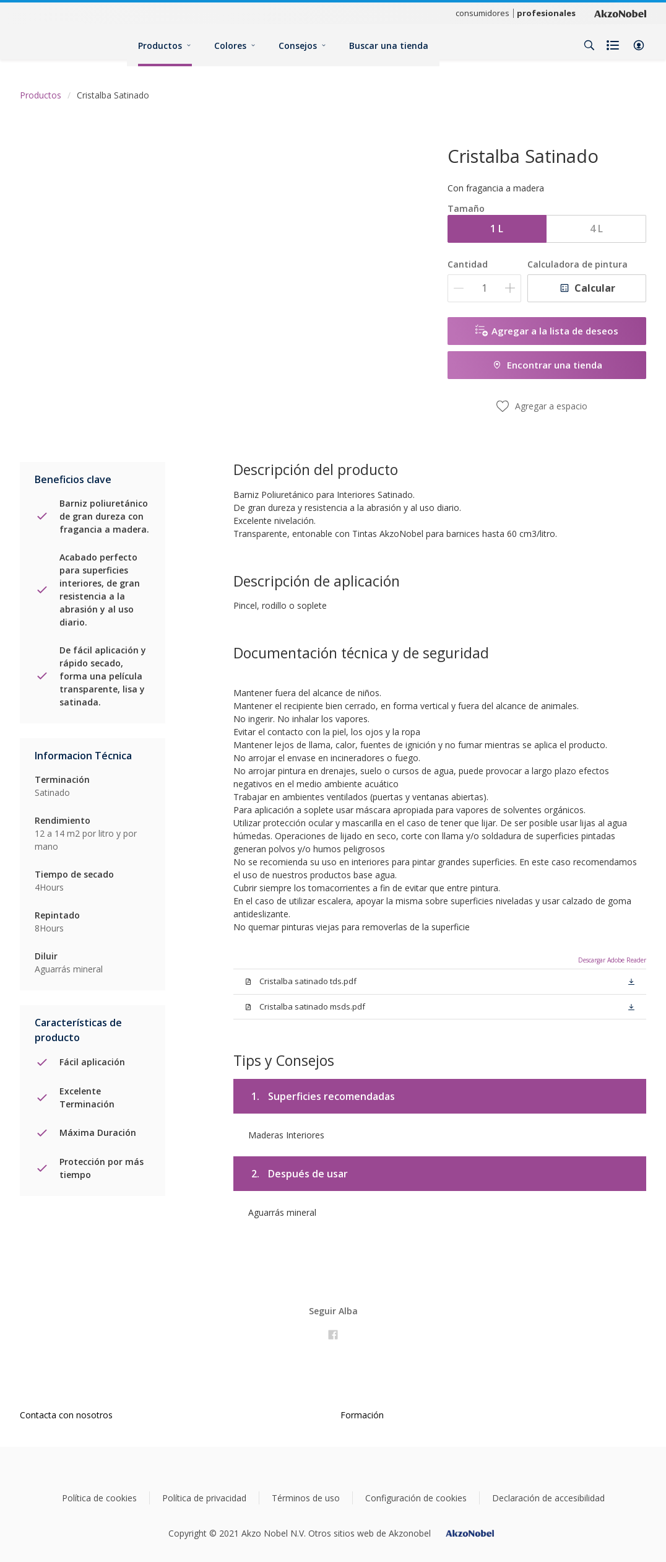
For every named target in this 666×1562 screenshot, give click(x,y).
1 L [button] (496, 228)
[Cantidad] (484, 288)
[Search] (589, 45)
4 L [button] (596, 228)
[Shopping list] (614, 45)
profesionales (546, 13)
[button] (638, 45)
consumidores (482, 13)
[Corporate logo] (620, 13)
